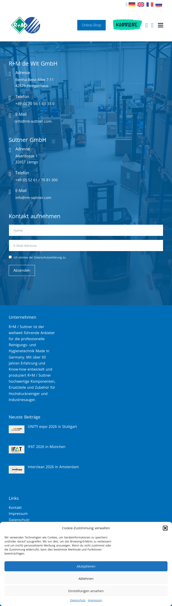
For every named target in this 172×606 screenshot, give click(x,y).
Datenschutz (78, 600)
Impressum (95, 600)
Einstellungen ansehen (86, 591)
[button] (165, 528)
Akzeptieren (86, 566)
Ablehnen (86, 578)
